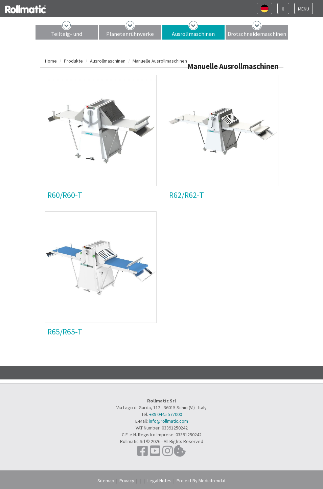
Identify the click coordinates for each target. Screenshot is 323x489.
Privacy (126, 481)
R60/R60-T (64, 195)
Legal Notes (159, 481)
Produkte (73, 61)
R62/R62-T (186, 195)
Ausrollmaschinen (193, 34)
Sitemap (105, 481)
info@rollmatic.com (168, 421)
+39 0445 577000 (165, 414)
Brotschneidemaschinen (257, 34)
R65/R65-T (64, 331)
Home (51, 61)
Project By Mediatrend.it (201, 481)
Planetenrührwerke (130, 34)
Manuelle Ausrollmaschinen (160, 61)
